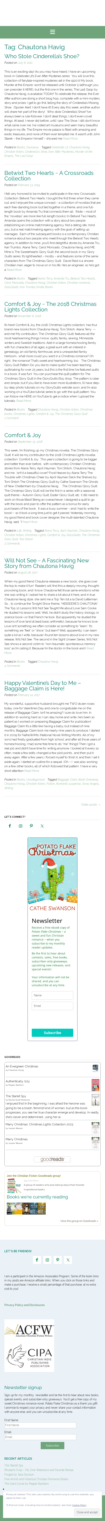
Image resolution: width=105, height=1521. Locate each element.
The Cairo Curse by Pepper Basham (26, 1483)
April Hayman (68, 530)
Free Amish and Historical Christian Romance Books (36, 1479)
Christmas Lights (24, 413)
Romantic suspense (68, 783)
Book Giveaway (88, 779)
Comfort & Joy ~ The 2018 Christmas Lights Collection (50, 307)
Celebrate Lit (60, 147)
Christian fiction (14, 151)
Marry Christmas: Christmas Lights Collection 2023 (39, 1124)
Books (21, 147)
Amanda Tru (61, 278)
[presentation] (52, 1019)
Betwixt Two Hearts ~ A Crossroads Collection (49, 176)
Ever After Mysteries (61, 151)
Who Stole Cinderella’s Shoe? (41, 56)
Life (19, 530)
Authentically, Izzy (18, 1081)
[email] (52, 1006)
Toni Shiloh (26, 539)
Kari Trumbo (27, 287)
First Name (11, 1420)
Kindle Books (44, 287)
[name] (52, 995)
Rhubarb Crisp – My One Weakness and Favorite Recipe (38, 1470)
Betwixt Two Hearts (82, 278)
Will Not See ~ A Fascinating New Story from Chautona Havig (46, 563)
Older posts (91, 804)
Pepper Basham (16, 1085)
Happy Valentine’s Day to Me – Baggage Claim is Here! (42, 686)
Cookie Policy (79, 1505)
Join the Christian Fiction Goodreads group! (34, 1175)
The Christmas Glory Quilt (71, 413)
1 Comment (11, 418)
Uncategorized (35, 779)
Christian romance (78, 282)
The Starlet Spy (16, 1096)
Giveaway (32, 147)
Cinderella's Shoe (36, 151)
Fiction (51, 783)
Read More (70, 138)
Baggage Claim (67, 779)
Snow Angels (90, 783)
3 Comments (12, 543)
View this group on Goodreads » (79, 1220)
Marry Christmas (17, 1139)
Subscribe (52, 1032)
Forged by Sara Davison (19, 1474)
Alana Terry (45, 278)
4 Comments (12, 665)
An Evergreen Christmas (22, 1066)
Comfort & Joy (45, 413)
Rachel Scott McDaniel (19, 1100)
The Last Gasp (24, 155)
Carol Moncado (14, 282)
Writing (27, 530)
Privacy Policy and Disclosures (24, 1305)
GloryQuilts (11, 287)
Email (7, 1432)
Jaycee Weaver (15, 1128)
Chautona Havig (79, 147)
